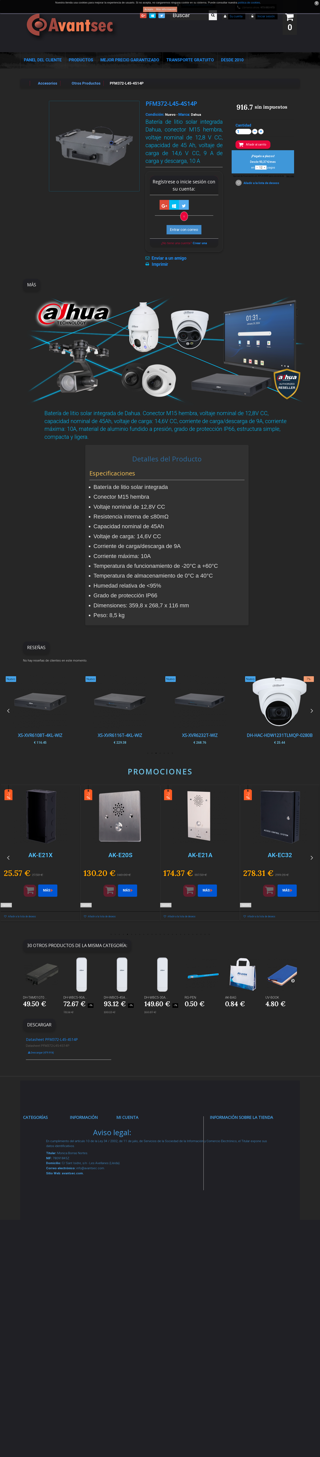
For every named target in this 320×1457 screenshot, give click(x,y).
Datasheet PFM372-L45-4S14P (52, 1039)
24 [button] (205, 934)
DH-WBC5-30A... (156, 997)
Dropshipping (85, 1239)
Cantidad (243, 125)
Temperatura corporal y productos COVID (42, 1306)
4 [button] (160, 753)
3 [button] (164, 753)
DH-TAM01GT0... (35, 997)
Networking (37, 1162)
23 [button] (201, 934)
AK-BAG (230, 997)
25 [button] (209, 934)
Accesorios (36, 1259)
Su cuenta (236, 16)
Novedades (83, 1142)
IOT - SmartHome (42, 1269)
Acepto (148, 9)
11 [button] (152, 934)
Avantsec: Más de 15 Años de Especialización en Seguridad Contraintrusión (92, 1344)
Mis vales (128, 1182)
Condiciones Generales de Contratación (85, 1224)
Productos (81, 59)
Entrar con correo (184, 229)
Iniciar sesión (266, 16)
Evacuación (37, 1342)
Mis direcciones (134, 1156)
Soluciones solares (44, 1234)
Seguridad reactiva (43, 1208)
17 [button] (176, 934)
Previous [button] (8, 710)
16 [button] (172, 934)
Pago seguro (85, 1178)
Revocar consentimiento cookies (87, 1302)
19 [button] (184, 934)
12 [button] (156, 934)
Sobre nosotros (87, 1188)
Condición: (155, 115)
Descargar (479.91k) (41, 1052)
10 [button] (148, 934)
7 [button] (148, 753)
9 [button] (144, 934)
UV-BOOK (272, 997)
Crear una (200, 243)
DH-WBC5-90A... (75, 997)
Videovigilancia (40, 1136)
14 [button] (164, 934)
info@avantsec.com (235, 1155)
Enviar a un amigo (169, 258)
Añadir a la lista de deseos (261, 183)
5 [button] (156, 753)
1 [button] (172, 753)
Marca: (184, 115)
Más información (166, 9)
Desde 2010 (232, 59)
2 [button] (168, 753)
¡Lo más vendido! (88, 1152)
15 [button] (168, 934)
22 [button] (197, 934)
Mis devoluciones (135, 1136)
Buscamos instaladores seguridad (85, 1255)
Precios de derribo (89, 1198)
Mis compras (131, 1126)
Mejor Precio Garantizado (129, 59)
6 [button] (152, 753)
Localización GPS (42, 1172)
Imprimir (160, 264)
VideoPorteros (39, 1198)
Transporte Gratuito (190, 59)
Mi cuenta (127, 1117)
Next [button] (312, 710)
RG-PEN (190, 997)
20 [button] (189, 934)
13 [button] (160, 934)
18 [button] (180, 934)
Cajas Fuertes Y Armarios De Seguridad (40, 1327)
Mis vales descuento (138, 1146)
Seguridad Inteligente (45, 1126)
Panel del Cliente (43, 59)
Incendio (34, 1280)
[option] (279, 710)
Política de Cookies (90, 1271)
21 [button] (193, 934)
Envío (78, 1208)
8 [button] (140, 934)
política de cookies (249, 2)
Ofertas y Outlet (40, 1290)
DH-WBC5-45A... (116, 997)
